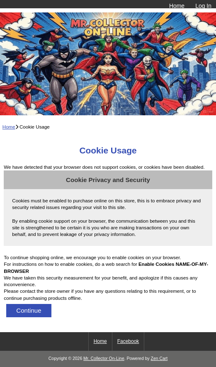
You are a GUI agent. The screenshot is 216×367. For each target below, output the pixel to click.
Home (176, 5)
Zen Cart (159, 358)
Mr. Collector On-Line (103, 358)
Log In (203, 5)
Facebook (128, 341)
